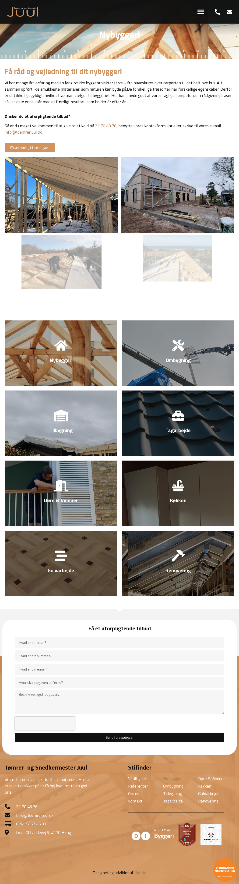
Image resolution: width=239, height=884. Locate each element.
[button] (200, 12)
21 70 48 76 (105, 126)
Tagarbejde (173, 801)
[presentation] (45, 724)
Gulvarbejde (208, 793)
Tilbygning (172, 793)
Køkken (204, 786)
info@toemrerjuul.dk (23, 132)
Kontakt (135, 801)
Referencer (138, 786)
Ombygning (173, 786)
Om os (133, 793)
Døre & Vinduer (211, 778)
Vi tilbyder (137, 778)
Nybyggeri (172, 778)
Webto (140, 873)
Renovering (208, 801)
